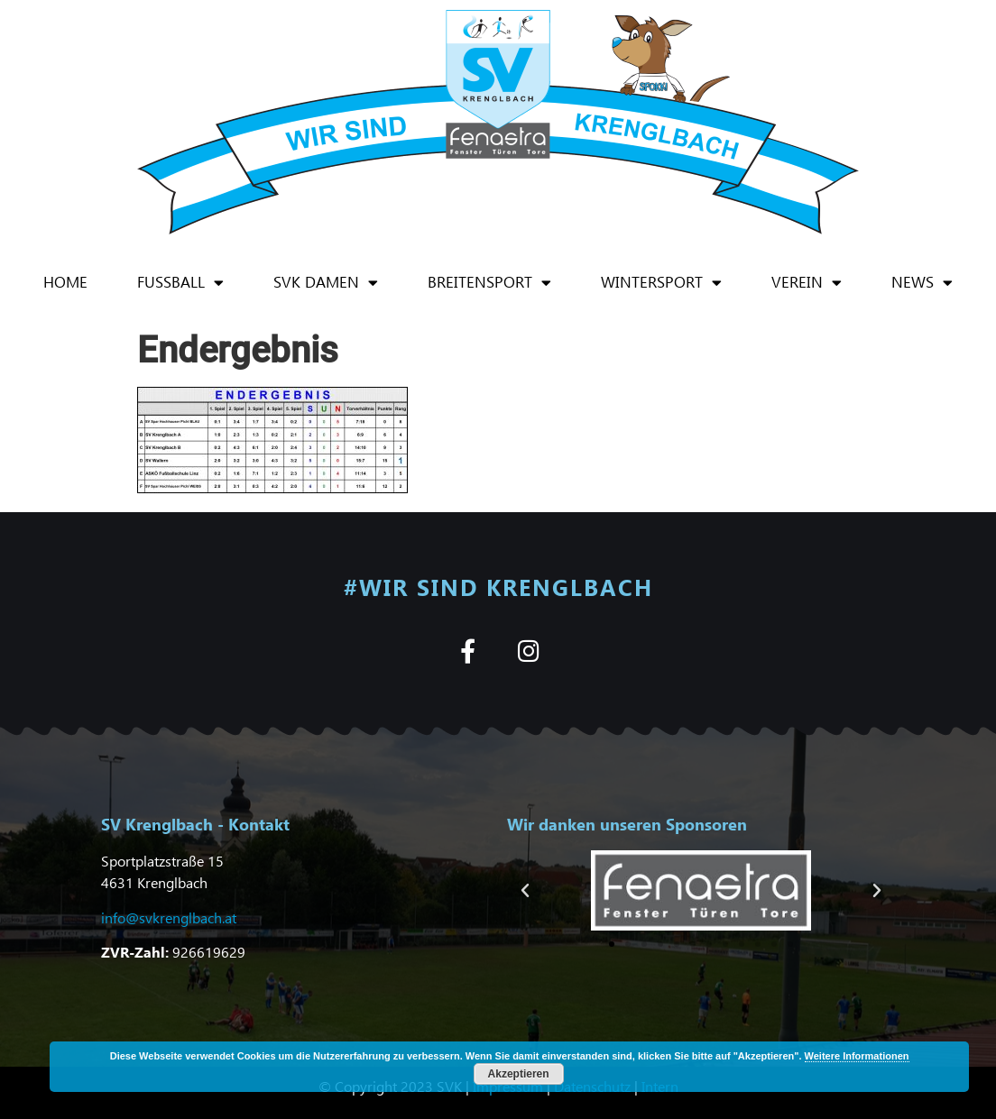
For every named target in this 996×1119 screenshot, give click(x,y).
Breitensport (489, 282)
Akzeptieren (518, 1074)
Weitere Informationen (857, 1055)
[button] (525, 891)
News (922, 282)
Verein (806, 282)
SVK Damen (325, 282)
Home (65, 281)
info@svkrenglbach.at (168, 917)
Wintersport (661, 282)
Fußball (180, 282)
